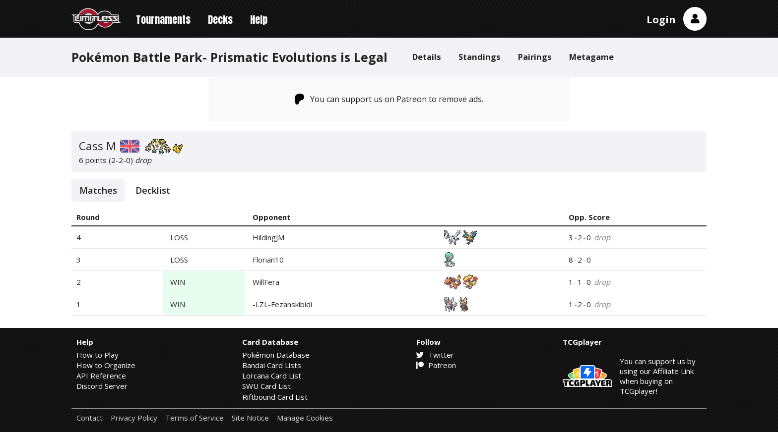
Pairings (535, 56)
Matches (98, 190)
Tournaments (163, 19)
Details (426, 56)
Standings (479, 56)
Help (258, 19)
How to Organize (105, 365)
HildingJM (268, 237)
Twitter (435, 355)
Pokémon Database (276, 355)
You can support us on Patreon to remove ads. (389, 99)
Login (661, 19)
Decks (220, 19)
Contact (89, 418)
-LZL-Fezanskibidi (282, 304)
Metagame (591, 56)
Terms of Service (194, 418)
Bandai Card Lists (271, 365)
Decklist (152, 190)
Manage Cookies (305, 418)
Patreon (436, 365)
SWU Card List (266, 386)
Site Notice (250, 418)
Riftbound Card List (275, 397)
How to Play (97, 355)
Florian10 (268, 260)
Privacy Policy (134, 418)
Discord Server (102, 386)
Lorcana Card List (271, 375)
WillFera (266, 282)
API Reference (101, 375)
